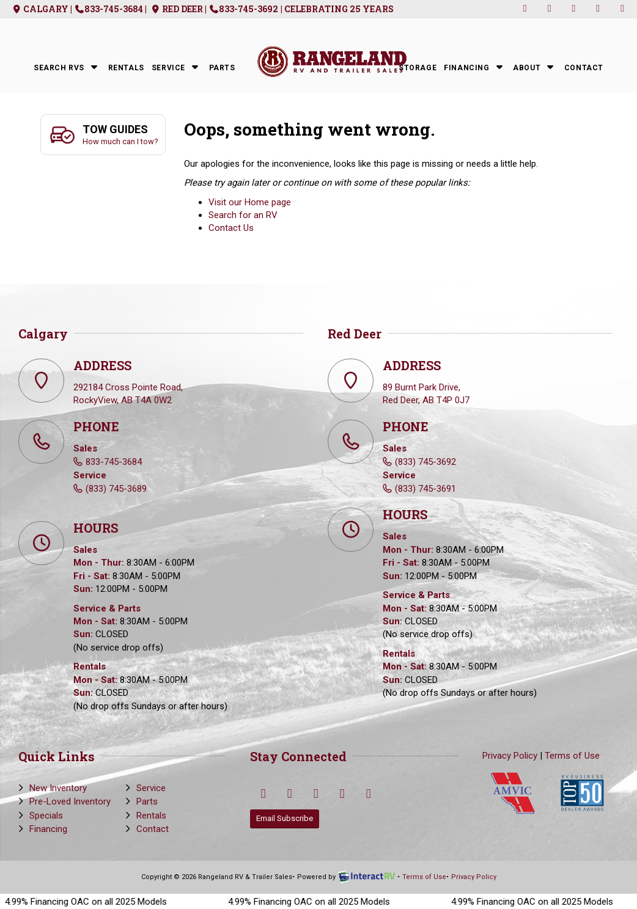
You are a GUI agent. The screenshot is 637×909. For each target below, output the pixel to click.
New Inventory (58, 788)
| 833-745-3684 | (108, 9)
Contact (583, 68)
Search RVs (67, 67)
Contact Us (231, 227)
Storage (417, 68)
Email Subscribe (284, 818)
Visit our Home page (249, 202)
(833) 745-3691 (425, 488)
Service (177, 67)
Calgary (39, 9)
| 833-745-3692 (242, 9)
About (535, 67)
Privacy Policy (509, 755)
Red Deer (176, 9)
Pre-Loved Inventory (70, 801)
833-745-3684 (114, 461)
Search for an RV (243, 215)
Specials (46, 815)
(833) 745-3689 (116, 488)
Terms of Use (572, 755)
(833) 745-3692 (425, 461)
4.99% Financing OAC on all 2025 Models (96, 901)
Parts (222, 68)
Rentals (126, 68)
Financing (475, 67)
